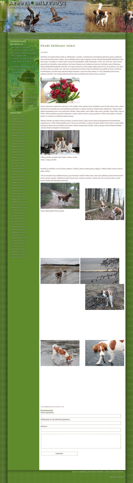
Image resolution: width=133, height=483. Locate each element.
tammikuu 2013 (19, 232)
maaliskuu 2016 (19, 146)
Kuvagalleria (80, 37)
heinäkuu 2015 (19, 166)
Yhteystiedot (33, 34)
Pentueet (36, 37)
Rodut (63, 37)
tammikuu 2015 (19, 182)
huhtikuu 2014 (19, 196)
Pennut (115, 34)
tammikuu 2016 (19, 152)
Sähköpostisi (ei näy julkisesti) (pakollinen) (55, 419)
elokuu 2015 (18, 163)
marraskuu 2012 (20, 238)
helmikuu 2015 (19, 179)
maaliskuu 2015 (19, 177)
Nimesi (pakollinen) (47, 413)
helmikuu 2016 (19, 149)
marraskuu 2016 (20, 141)
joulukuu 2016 (19, 138)
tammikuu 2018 (19, 118)
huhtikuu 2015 (19, 174)
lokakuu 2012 (18, 240)
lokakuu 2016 (18, 143)
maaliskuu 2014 (19, 199)
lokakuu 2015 (18, 157)
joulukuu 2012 (19, 235)
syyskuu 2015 (18, 160)
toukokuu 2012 (19, 254)
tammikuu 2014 (19, 202)
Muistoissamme (97, 34)
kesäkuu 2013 (18, 221)
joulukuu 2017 (19, 121)
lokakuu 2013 (18, 210)
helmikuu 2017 (19, 132)
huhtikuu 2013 (19, 224)
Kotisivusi (44, 426)
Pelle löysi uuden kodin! (24, 78)
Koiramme (78, 34)
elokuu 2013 (18, 215)
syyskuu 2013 (18, 213)
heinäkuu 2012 (19, 249)
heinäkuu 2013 (19, 218)
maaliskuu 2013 (19, 227)
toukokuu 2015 (19, 171)
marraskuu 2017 (20, 124)
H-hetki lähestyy (20, 94)
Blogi (49, 34)
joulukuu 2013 (19, 204)
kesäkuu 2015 (18, 168)
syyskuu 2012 (18, 243)
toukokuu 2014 (19, 193)
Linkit (96, 37)
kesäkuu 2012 (18, 251)
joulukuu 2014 (19, 185)
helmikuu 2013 (19, 229)
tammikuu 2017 (19, 135)
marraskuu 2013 (20, 207)
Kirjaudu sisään (116, 476)
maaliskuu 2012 (19, 257)
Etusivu (15, 34)
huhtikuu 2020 (19, 116)
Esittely (62, 34)
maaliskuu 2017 (19, 130)
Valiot (50, 37)
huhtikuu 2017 (19, 127)
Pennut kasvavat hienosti (25, 83)
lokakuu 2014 (18, 191)
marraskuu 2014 (20, 188)
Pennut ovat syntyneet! (24, 89)
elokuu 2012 (18, 246)
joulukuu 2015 (19, 154)
